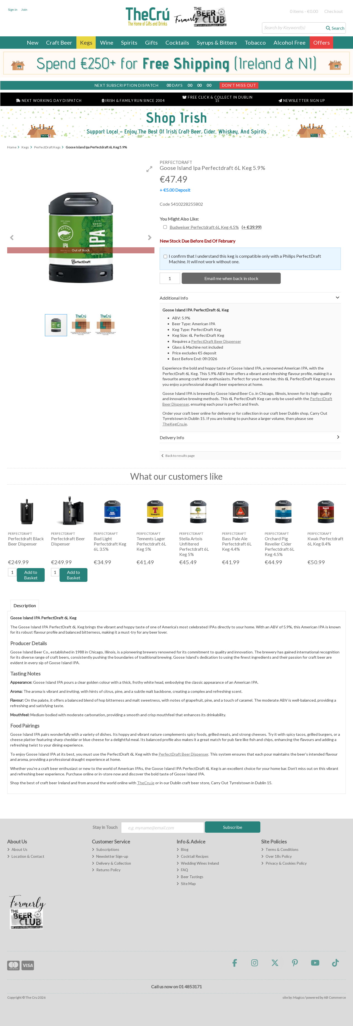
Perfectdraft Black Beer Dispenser (26, 541)
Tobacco (255, 42)
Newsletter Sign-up (110, 856)
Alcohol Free (290, 42)
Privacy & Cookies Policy (284, 863)
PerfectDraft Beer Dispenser (216, 341)
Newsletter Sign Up (302, 101)
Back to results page (180, 456)
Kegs (86, 42)
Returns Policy (106, 870)
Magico (298, 997)
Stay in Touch (105, 827)
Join (24, 9)
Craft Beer (59, 42)
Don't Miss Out (239, 85)
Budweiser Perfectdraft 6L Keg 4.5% (215, 227)
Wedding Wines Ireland (197, 863)
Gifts (151, 42)
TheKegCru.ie (174, 424)
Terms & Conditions (279, 849)
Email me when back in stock (231, 278)
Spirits (129, 42)
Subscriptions (105, 849)
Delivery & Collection (111, 863)
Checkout (333, 11)
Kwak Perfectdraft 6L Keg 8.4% (325, 541)
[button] (149, 169)
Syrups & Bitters (217, 42)
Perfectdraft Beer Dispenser (68, 541)
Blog (182, 849)
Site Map (186, 883)
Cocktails (177, 42)
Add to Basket (31, 574)
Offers (321, 42)
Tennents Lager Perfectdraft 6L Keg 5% (151, 544)
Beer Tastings (189, 877)
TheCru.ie (145, 782)
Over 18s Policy (276, 856)
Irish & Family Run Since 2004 (133, 101)
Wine (106, 42)
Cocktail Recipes (192, 856)
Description (25, 605)
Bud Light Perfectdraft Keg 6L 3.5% (110, 544)
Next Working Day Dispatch (49, 101)
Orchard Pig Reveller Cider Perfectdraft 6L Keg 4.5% (279, 546)
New (32, 42)
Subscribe (232, 827)
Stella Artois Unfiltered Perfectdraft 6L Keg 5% (194, 546)
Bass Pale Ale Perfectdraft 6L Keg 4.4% (237, 544)
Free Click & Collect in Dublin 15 (217, 99)
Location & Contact (25, 856)
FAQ (182, 870)
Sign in (12, 9)
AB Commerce (335, 997)
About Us (17, 849)
